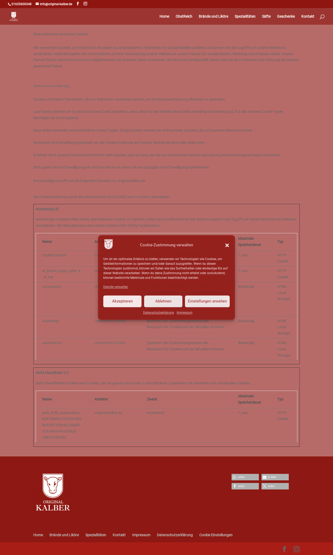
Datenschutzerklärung (158, 312)
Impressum (185, 312)
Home (164, 16)
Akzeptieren (122, 301)
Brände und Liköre (213, 16)
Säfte (266, 16)
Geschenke (286, 16)
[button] (227, 245)
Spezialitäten (245, 16)
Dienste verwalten (115, 287)
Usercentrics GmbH (110, 321)
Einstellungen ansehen (207, 301)
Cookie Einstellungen (216, 535)
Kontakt (307, 16)
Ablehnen (163, 301)
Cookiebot (143, 197)
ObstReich (184, 16)
